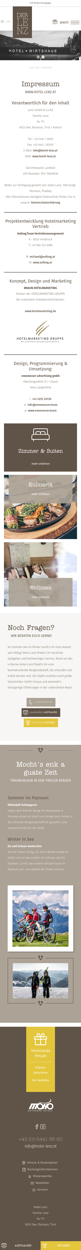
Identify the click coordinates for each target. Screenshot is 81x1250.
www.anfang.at (42, 262)
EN (8, 21)
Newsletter (43, 1183)
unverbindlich (43, 712)
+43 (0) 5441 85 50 (43, 702)
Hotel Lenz (34, 68)
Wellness (40, 588)
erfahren (40, 463)
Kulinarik (40, 485)
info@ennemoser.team (42, 405)
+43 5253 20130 (41, 399)
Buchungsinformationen (42, 1169)
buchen (63, 1245)
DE (2, 21)
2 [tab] (43, 57)
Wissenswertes (42, 1176)
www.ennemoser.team (42, 410)
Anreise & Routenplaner (42, 1162)
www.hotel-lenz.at (44, 156)
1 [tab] (38, 57)
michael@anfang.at (42, 256)
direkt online (43, 723)
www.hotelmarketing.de (40, 311)
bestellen (40, 1080)
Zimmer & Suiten (40, 451)
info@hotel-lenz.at (45, 150)
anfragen (23, 1245)
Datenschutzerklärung (45, 202)
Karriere (42, 1189)
